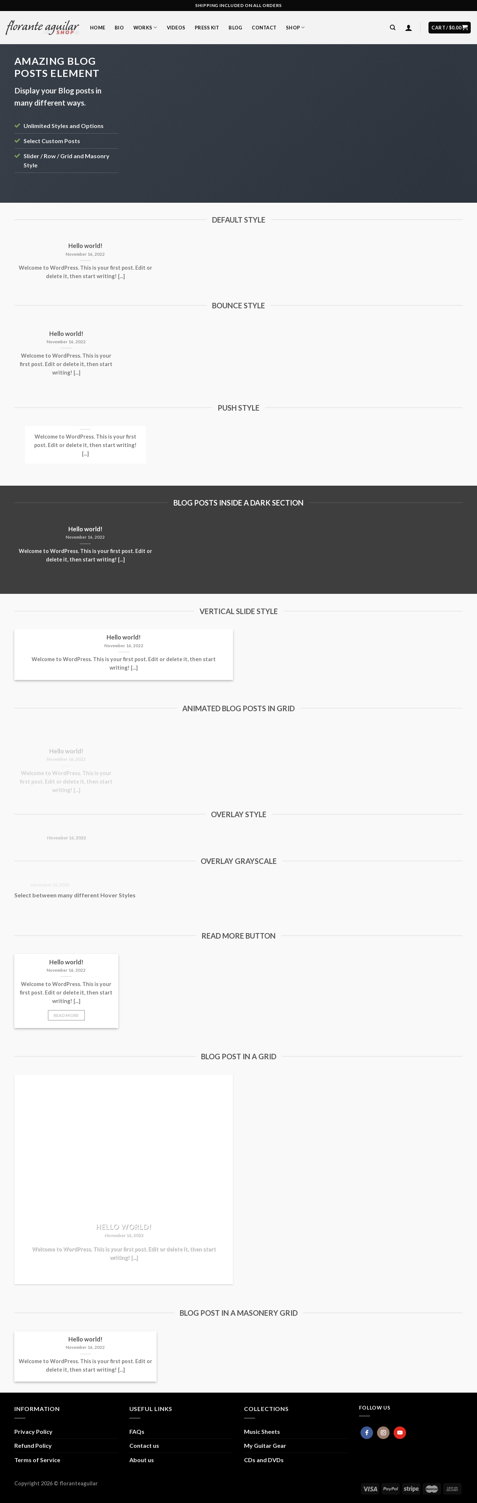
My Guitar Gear (265, 1445)
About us (141, 1459)
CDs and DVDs (264, 1459)
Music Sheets (262, 1431)
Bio (119, 28)
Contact (264, 28)
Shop (295, 27)
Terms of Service (37, 1459)
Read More (66, 1015)
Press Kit (207, 28)
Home (97, 28)
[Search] (392, 28)
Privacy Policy (33, 1431)
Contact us (144, 1445)
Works (145, 27)
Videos (176, 28)
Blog (235, 28)
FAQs (136, 1431)
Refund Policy (33, 1445)
